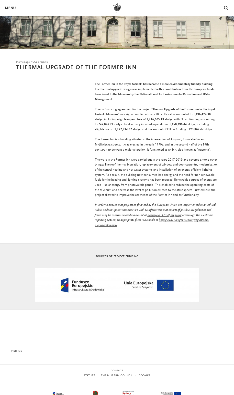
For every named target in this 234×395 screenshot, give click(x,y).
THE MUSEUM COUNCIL (117, 375)
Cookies (144, 375)
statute (89, 375)
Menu (10, 8)
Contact (117, 370)
